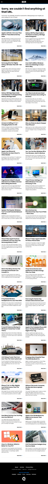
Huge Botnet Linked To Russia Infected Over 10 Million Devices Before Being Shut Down (12, 181)
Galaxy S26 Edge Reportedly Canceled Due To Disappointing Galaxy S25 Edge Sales (12, 94)
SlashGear (34, 474)
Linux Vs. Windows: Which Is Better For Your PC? (10, 445)
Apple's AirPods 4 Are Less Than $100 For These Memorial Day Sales (12, 34)
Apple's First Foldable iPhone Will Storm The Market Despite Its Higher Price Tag (36, 328)
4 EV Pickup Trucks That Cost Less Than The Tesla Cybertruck (12, 358)
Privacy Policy (29, 467)
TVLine (23, 474)
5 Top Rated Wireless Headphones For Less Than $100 (12, 299)
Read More (19, 46)
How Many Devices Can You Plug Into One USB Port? (12, 416)
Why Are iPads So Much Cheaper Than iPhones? (36, 124)
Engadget (14, 474)
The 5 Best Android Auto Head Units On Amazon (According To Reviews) (36, 94)
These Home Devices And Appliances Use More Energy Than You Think (35, 270)
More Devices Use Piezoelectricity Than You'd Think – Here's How (36, 211)
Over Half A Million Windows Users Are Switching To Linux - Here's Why (35, 64)
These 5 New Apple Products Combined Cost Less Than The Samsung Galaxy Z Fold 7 (11, 240)
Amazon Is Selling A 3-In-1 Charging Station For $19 (10, 124)
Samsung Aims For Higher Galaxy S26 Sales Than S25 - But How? (12, 64)
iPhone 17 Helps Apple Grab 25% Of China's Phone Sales (36, 239)
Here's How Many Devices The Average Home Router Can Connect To (11, 270)
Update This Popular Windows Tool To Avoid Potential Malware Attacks (12, 211)
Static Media (18, 469)
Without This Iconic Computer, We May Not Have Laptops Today (35, 387)
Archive (22, 467)
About (16, 467)
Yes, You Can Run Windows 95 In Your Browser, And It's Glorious (36, 152)
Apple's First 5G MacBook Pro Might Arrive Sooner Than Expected (35, 417)
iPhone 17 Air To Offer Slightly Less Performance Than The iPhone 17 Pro (11, 387)
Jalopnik (19, 474)
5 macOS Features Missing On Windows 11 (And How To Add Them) (11, 328)
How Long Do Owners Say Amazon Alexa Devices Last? (35, 299)
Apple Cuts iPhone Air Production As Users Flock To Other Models (11, 153)
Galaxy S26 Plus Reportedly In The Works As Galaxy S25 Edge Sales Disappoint (35, 34)
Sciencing (28, 474)
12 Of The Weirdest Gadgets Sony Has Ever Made (36, 445)
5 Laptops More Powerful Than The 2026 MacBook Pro (35, 358)
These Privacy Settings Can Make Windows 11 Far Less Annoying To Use (34, 181)
